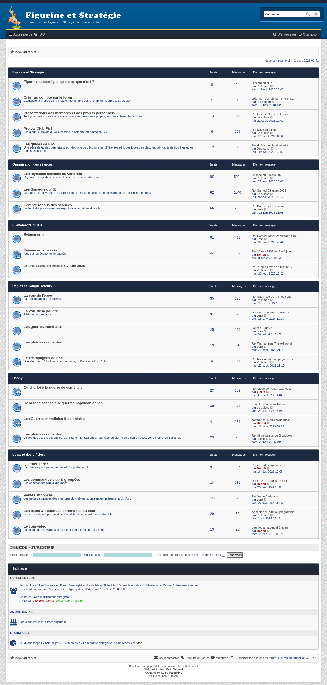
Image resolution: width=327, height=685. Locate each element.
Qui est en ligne (23, 577)
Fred (260, 239)
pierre (261, 392)
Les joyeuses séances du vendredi (53, 174)
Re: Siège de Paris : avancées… (273, 388)
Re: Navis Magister (264, 129)
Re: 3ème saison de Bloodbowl (272, 435)
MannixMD (175, 672)
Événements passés (41, 250)
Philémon (263, 86)
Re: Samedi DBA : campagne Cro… (275, 235)
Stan (139, 643)
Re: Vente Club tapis (265, 496)
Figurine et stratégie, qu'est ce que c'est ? (59, 82)
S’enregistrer (42, 547)
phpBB (151, 666)
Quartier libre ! (36, 464)
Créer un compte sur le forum (48, 97)
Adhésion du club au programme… (274, 512)
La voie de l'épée (38, 295)
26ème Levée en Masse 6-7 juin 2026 (54, 266)
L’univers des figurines (266, 465)
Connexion (18, 547)
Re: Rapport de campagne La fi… (274, 359)
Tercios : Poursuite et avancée (271, 312)
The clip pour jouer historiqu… (271, 404)
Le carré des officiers (28, 454)
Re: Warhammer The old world (272, 343)
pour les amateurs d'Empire (270, 527)
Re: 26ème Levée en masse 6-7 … (275, 267)
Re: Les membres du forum (270, 114)
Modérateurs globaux (69, 600)
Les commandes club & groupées (52, 479)
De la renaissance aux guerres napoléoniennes (63, 403)
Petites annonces (38, 495)
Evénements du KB (27, 225)
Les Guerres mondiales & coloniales (54, 419)
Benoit (261, 254)
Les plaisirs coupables (43, 342)
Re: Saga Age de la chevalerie (272, 296)
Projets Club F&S (38, 129)
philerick (262, 438)
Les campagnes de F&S (43, 358)
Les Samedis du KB (40, 189)
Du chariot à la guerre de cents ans (53, 387)
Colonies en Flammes (59, 361)
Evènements (34, 235)
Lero (260, 209)
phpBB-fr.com (170, 676)
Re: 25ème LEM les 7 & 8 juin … (273, 251)
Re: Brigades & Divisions (268, 206)
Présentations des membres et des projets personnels (69, 113)
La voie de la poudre (41, 311)
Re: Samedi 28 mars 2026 (269, 190)
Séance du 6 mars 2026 (267, 175)
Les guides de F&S (39, 144)
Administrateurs (43, 600)
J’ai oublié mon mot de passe (174, 554)
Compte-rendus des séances (48, 205)
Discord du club (262, 83)
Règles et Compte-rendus (32, 286)
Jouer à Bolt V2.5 (263, 327)
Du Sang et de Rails (91, 361)
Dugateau (263, 148)
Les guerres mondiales (43, 327)
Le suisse (263, 117)
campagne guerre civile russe (271, 419)
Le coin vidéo (35, 526)
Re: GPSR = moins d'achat (269, 480)
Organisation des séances (32, 164)
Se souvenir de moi (210, 554)
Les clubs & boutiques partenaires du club (59, 511)
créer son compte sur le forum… (273, 98)
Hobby (17, 378)
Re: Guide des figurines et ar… (272, 145)
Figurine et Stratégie (28, 72)
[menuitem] (39, 34)
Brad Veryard (174, 669)
